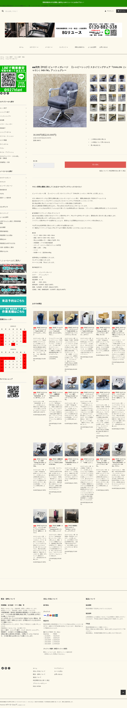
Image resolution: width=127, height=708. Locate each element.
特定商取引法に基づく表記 (117, 171)
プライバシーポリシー (40, 683)
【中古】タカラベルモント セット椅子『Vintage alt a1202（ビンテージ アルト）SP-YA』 (103, 462)
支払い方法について (39, 671)
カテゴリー (34, 47)
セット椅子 (10, 57)
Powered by (12, 704)
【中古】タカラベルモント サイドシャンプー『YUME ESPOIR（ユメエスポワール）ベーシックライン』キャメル (71, 331)
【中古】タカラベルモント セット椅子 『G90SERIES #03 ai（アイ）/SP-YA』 (71, 461)
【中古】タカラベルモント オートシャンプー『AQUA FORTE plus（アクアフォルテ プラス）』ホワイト (87, 331)
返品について (103, 171)
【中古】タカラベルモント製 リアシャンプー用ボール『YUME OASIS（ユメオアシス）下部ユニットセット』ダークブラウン (119, 332)
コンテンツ (63, 47)
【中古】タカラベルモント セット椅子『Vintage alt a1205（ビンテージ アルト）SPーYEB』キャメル (103, 331)
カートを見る (58, 671)
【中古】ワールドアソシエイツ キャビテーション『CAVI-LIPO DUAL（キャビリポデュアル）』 (56, 331)
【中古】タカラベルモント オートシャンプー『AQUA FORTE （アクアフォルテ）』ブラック (40, 331)
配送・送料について (39, 674)
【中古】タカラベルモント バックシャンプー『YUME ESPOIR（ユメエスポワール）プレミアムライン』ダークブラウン (103, 397)
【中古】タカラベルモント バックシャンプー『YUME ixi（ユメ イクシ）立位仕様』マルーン (87, 395)
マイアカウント (59, 668)
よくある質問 (92, 47)
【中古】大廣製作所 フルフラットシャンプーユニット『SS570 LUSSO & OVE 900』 (56, 461)
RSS (34, 686)
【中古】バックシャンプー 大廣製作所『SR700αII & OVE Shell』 (56, 395)
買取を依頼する (79, 47)
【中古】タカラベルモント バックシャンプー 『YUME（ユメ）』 (87, 460)
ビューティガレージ (12, 58)
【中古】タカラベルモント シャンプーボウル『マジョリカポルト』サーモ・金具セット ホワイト (119, 396)
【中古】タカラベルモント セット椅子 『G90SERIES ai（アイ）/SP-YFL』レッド (40, 395)
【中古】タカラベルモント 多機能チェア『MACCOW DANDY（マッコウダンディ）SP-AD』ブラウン (119, 462)
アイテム (121, 11)
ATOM (39, 686)
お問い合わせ (103, 47)
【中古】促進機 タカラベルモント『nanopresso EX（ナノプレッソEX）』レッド (56, 528)
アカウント (110, 11)
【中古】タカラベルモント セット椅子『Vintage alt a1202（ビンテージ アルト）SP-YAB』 (40, 462)
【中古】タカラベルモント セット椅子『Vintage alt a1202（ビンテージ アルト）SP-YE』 (71, 396)
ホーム (21, 47)
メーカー (49, 47)
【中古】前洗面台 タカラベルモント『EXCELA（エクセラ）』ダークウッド (71, 528)
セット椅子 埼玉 (20, 57)
